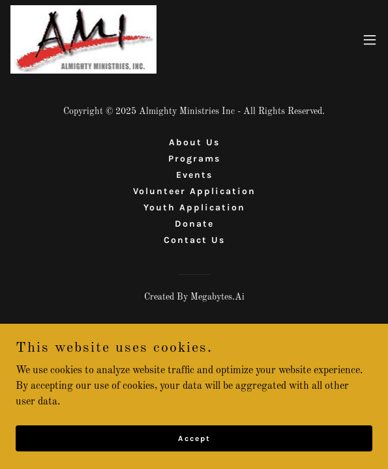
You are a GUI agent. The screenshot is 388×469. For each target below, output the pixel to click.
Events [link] (194, 174)
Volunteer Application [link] (194, 191)
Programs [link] (194, 158)
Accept (194, 437)
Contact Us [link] (194, 240)
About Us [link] (194, 142)
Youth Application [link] (194, 207)
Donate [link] (194, 223)
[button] (370, 40)
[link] (83, 39)
